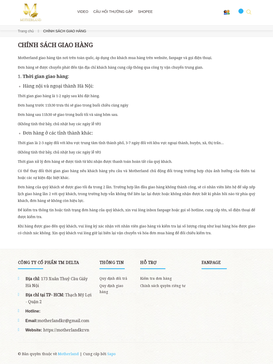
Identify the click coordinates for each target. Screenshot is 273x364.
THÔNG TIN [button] (112, 262)
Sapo (111, 353)
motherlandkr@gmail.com (63, 320)
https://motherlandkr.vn (65, 330)
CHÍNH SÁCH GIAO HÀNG (55, 45)
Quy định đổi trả (113, 278)
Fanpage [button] (211, 262)
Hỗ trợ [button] (148, 262)
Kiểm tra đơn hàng (156, 278)
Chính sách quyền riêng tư (162, 285)
